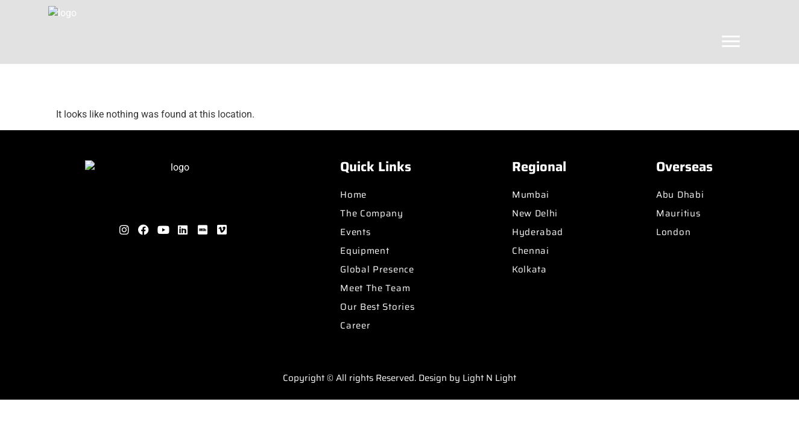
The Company (371, 213)
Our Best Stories (377, 307)
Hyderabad (537, 232)
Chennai (530, 251)
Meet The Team (375, 288)
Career (355, 325)
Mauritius (678, 213)
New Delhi (535, 213)
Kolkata (529, 269)
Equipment (364, 251)
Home (353, 194)
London (673, 232)
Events (355, 232)
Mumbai (530, 194)
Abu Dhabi (680, 194)
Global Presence (377, 269)
